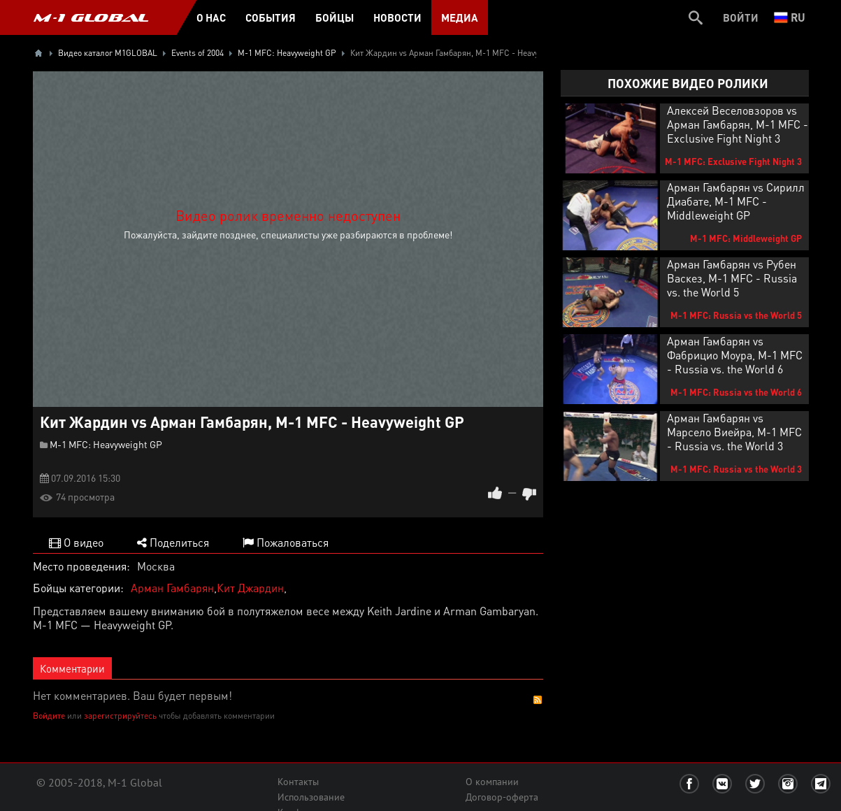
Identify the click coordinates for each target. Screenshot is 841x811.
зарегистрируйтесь (120, 715)
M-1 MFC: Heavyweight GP (106, 444)
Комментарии (72, 668)
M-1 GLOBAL (91, 17)
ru (789, 17)
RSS (537, 699)
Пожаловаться (286, 542)
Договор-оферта (502, 797)
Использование (311, 797)
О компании (492, 781)
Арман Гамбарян (172, 587)
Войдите (49, 715)
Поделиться (173, 542)
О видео (76, 542)
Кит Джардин (250, 587)
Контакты (298, 781)
